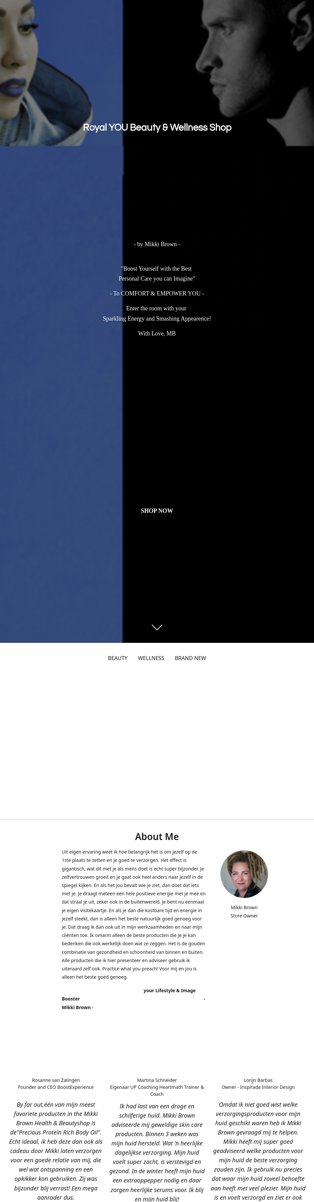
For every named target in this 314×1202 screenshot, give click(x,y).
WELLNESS (151, 658)
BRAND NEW (190, 658)
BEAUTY (118, 658)
